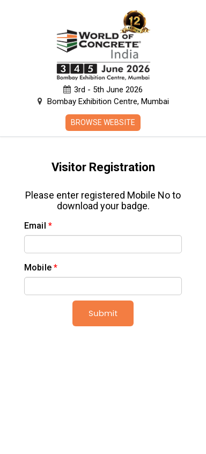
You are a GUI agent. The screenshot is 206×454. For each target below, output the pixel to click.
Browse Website (103, 122)
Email (38, 226)
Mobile (40, 267)
